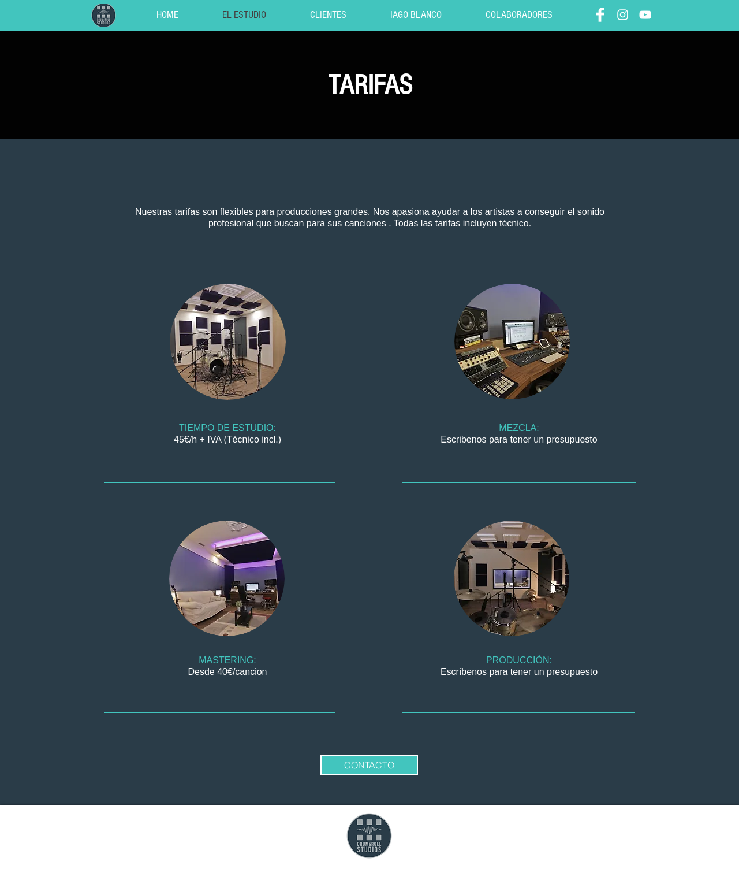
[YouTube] (645, 15)
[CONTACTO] (369, 765)
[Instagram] (622, 15)
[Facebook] (600, 15)
